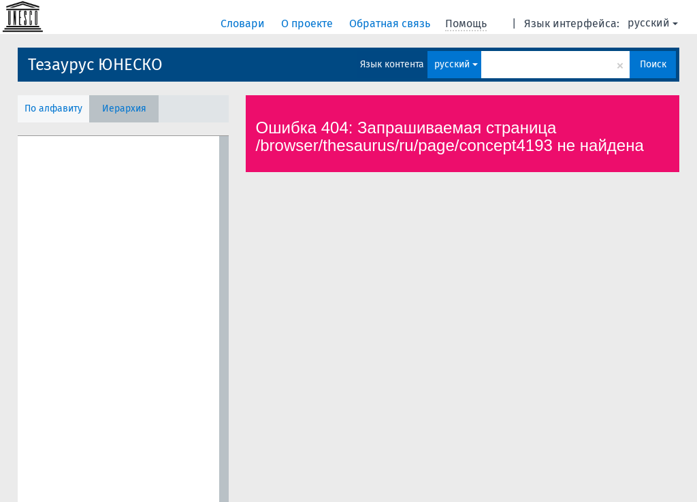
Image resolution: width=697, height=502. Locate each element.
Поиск (653, 64)
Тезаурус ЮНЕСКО (95, 64)
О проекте (308, 23)
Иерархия (124, 108)
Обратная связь (391, 23)
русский (653, 22)
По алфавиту (53, 108)
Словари (244, 23)
